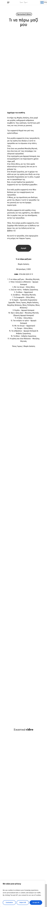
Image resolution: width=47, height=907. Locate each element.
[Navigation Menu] (8, 2)
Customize (9, 902)
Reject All (23, 902)
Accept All (36, 902)
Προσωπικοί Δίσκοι (24, 14)
